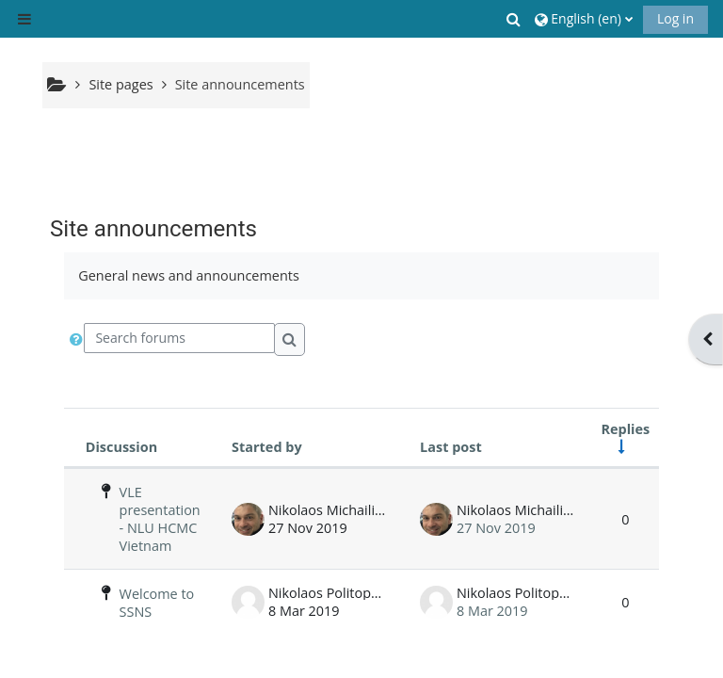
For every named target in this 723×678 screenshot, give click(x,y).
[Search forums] (179, 338)
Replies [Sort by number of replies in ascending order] (626, 429)
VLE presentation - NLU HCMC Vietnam (160, 519)
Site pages (120, 84)
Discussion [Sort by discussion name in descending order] (121, 447)
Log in (675, 18)
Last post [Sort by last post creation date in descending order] (451, 447)
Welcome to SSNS (157, 603)
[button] (514, 19)
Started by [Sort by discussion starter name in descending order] (267, 447)
